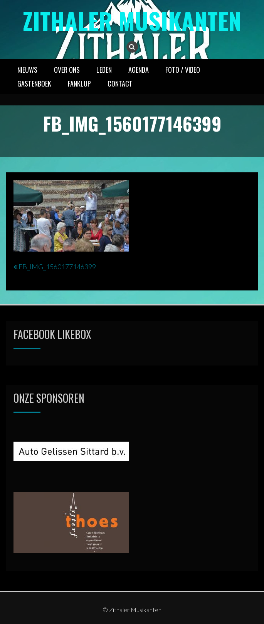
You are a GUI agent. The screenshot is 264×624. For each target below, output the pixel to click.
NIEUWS (27, 70)
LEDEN (104, 70)
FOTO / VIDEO (182, 70)
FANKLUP (79, 83)
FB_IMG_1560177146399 (57, 266)
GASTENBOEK (34, 83)
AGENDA (138, 70)
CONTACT (120, 83)
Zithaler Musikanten (132, 20)
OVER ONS (67, 70)
